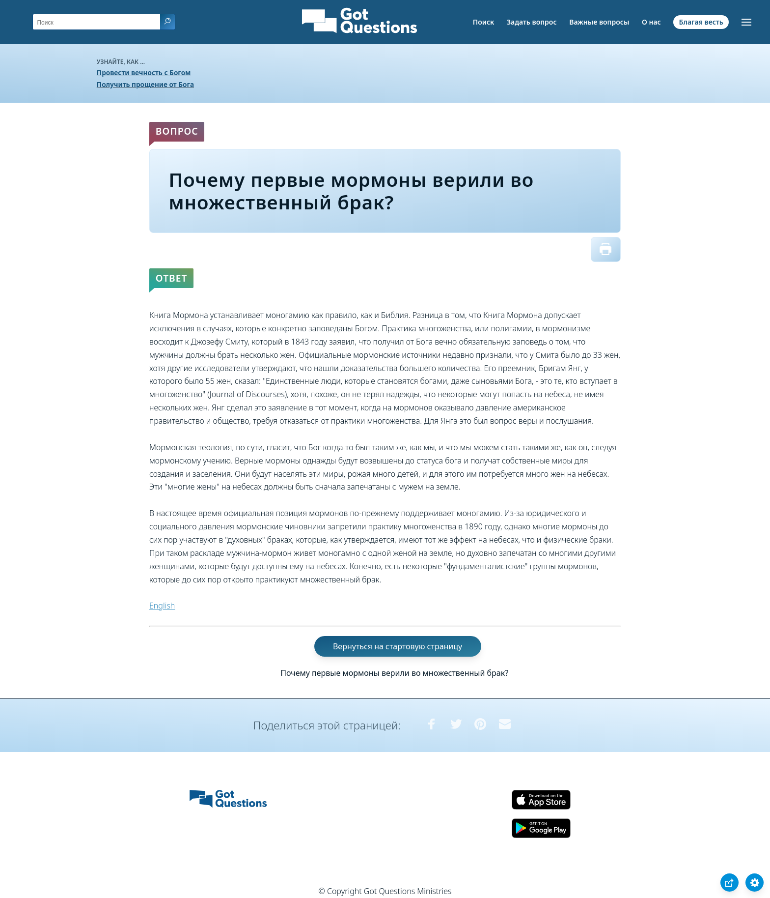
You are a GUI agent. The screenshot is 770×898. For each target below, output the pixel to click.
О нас (651, 22)
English (162, 605)
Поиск (484, 22)
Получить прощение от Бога (145, 84)
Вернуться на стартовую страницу (397, 646)
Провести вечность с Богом (144, 72)
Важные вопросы (599, 22)
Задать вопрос (532, 22)
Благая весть (701, 22)
